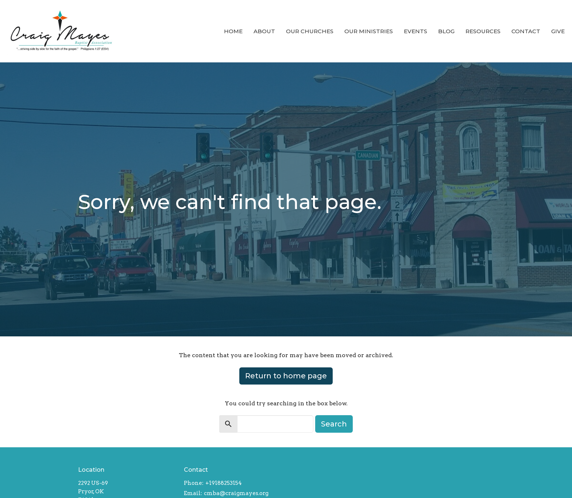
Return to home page (286, 375)
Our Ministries (368, 31)
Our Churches (309, 31)
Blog (446, 31)
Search (334, 424)
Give (558, 31)
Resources (482, 31)
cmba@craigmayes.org (236, 493)
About (264, 31)
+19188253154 (223, 483)
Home (233, 31)
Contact (525, 31)
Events (415, 31)
